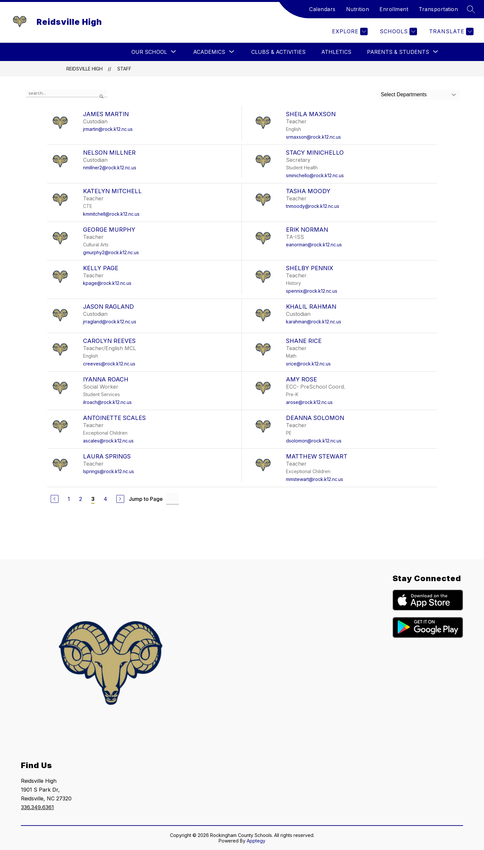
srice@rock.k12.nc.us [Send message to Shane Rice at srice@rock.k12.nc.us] (308, 363)
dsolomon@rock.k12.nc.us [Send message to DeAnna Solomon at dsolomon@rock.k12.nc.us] (314, 440)
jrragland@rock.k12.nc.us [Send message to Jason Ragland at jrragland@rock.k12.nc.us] (109, 321)
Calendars (322, 9)
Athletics (336, 52)
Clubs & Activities (278, 52)
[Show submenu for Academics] (209, 52)
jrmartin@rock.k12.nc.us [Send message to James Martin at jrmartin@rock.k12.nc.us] (108, 129)
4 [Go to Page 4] (105, 499)
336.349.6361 (37, 807)
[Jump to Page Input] (172, 498)
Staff (124, 68)
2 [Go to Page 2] (80, 499)
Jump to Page (146, 499)
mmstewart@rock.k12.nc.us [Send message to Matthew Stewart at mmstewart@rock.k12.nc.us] (314, 479)
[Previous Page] (54, 499)
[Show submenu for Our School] (149, 52)
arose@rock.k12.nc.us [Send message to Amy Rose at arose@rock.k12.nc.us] (309, 402)
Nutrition (357, 9)
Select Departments (404, 94)
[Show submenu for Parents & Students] (398, 52)
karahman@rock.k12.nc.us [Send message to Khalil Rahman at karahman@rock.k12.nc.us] (313, 321)
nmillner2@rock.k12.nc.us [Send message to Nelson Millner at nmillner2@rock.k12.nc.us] (109, 167)
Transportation (438, 9)
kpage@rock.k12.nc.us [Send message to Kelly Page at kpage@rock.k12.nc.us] (107, 283)
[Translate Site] (450, 31)
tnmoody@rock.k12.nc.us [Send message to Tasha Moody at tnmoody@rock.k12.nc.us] (312, 206)
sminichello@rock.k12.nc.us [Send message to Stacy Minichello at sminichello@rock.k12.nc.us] (315, 175)
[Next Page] (120, 499)
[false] (67, 93)
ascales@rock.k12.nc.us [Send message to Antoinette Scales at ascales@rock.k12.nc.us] (108, 440)
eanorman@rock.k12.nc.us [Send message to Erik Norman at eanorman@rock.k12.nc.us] (314, 244)
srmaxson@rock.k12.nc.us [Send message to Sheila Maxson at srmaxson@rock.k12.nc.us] (313, 137)
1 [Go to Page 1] (69, 499)
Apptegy (256, 840)
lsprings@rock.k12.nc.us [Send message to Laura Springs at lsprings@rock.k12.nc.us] (108, 471)
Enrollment (393, 9)
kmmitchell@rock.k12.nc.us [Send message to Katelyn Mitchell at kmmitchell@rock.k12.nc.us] (111, 214)
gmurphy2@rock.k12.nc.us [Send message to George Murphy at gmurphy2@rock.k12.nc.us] (111, 252)
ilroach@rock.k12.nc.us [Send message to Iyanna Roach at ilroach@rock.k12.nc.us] (107, 402)
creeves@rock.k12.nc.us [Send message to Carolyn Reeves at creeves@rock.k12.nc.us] (109, 363)
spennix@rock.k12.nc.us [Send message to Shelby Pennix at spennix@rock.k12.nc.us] (311, 291)
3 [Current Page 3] (92, 499)
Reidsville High (84, 68)
